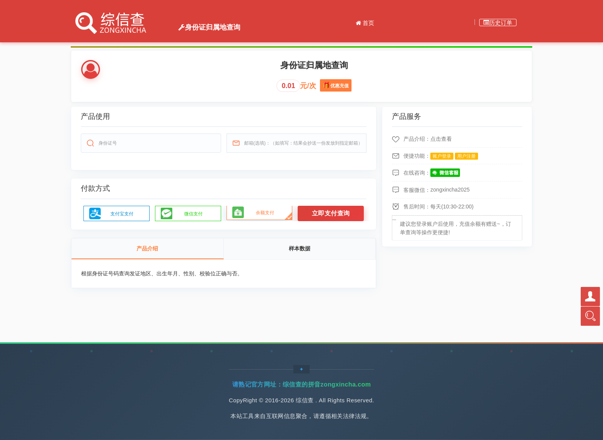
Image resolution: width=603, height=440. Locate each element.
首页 (365, 23)
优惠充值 (340, 83)
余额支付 (265, 212)
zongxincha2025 (450, 190)
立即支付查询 (331, 213)
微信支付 (193, 214)
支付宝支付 (121, 214)
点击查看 (441, 139)
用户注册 (466, 156)
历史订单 (497, 22)
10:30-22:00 (457, 206)
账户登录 (442, 156)
